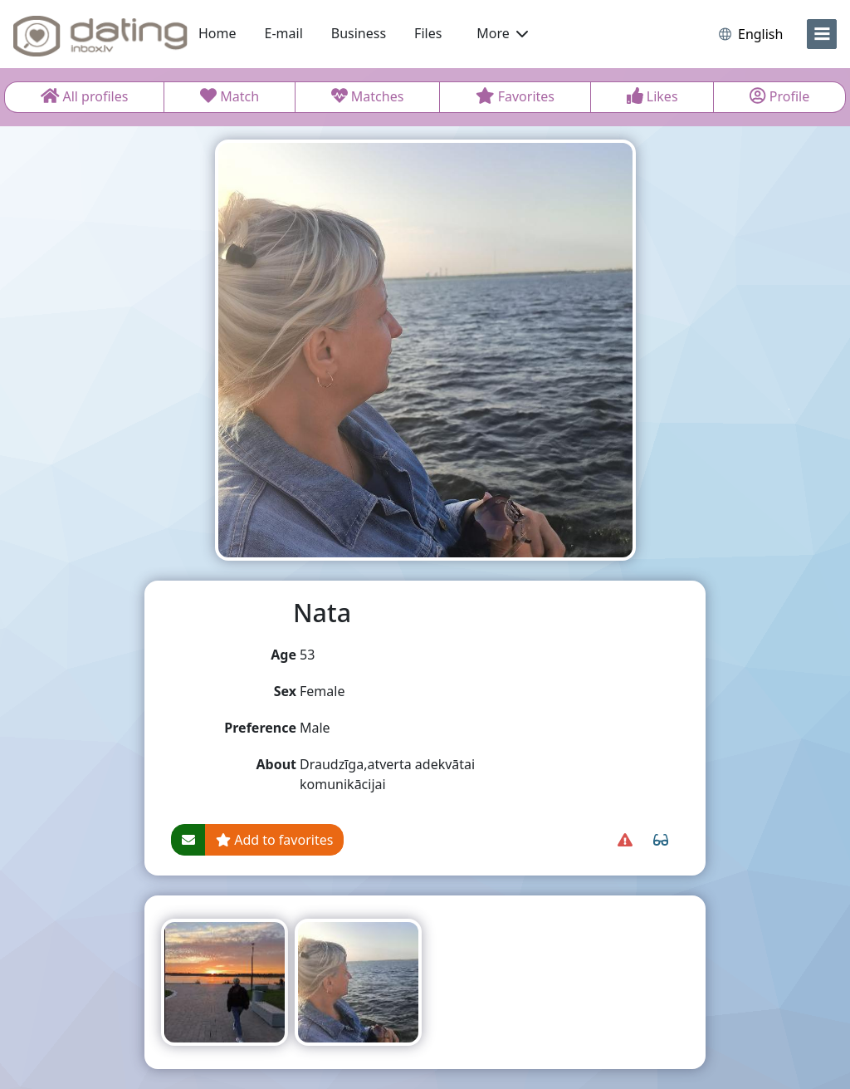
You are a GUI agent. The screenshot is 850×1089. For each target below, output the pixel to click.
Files (428, 33)
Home (217, 33)
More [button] (502, 33)
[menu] (822, 34)
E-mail (284, 33)
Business (358, 33)
